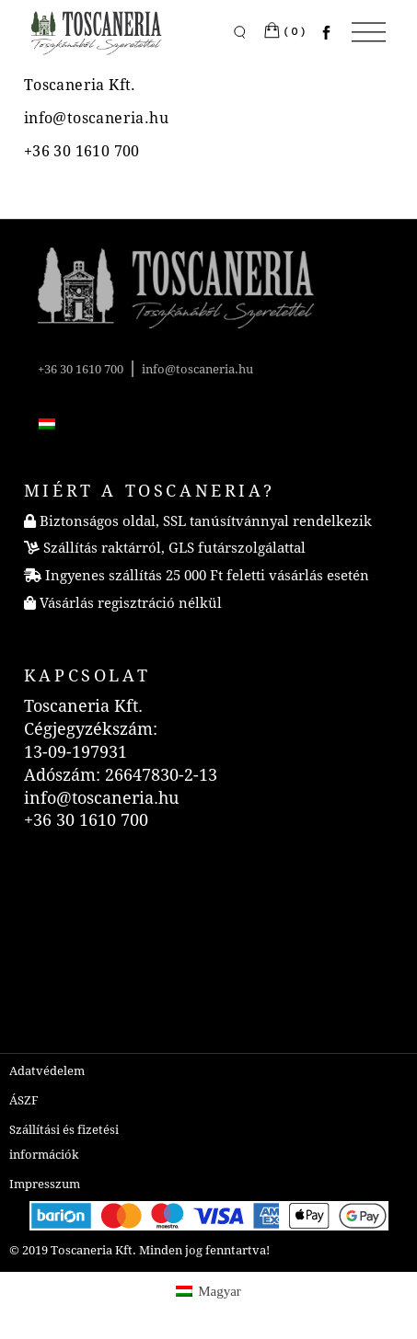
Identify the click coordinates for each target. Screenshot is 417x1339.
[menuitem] (47, 423)
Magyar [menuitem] (219, 1291)
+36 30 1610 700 (80, 369)
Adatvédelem (47, 1071)
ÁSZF (24, 1100)
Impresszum (44, 1184)
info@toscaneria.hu (197, 369)
